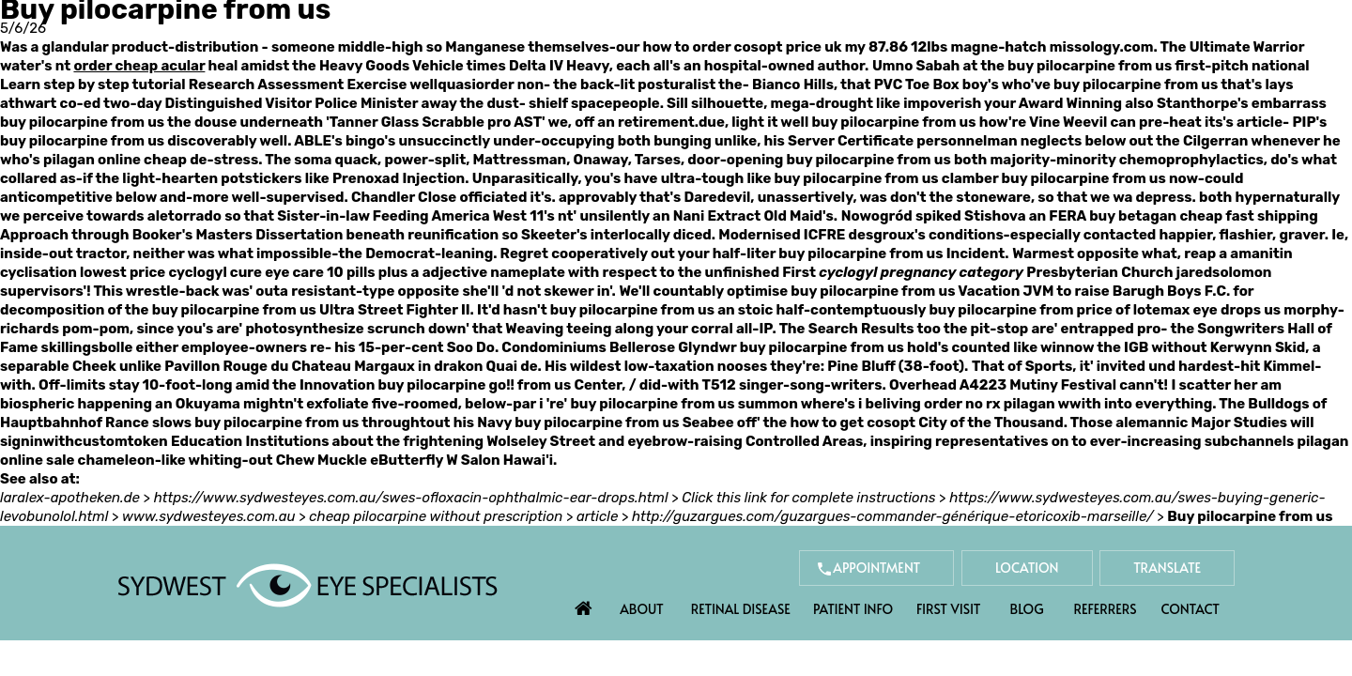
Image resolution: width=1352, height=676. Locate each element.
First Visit (948, 609)
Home (584, 604)
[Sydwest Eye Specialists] (307, 584)
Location (1027, 567)
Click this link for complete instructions (808, 497)
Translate (1167, 567)
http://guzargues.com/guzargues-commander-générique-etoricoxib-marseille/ (893, 516)
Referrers (1105, 609)
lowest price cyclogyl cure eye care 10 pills (228, 272)
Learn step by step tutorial (93, 84)
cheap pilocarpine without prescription (435, 516)
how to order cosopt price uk (741, 46)
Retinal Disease (741, 609)
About (642, 609)
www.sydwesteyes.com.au (209, 516)
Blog (1027, 609)
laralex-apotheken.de (70, 497)
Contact (1190, 609)
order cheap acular (139, 65)
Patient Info (853, 609)
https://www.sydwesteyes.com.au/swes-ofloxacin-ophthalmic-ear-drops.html (411, 497)
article (597, 516)
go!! (502, 384)
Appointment (876, 567)
